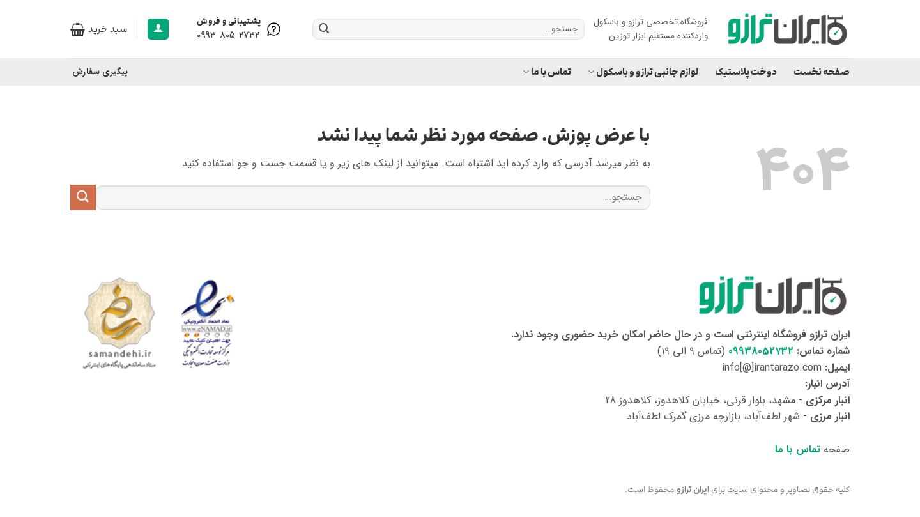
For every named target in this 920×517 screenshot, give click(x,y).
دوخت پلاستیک (746, 72)
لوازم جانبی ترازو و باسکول (643, 72)
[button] (158, 29)
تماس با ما (547, 72)
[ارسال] (324, 29)
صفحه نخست (821, 72)
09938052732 (760, 351)
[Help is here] (240, 29)
